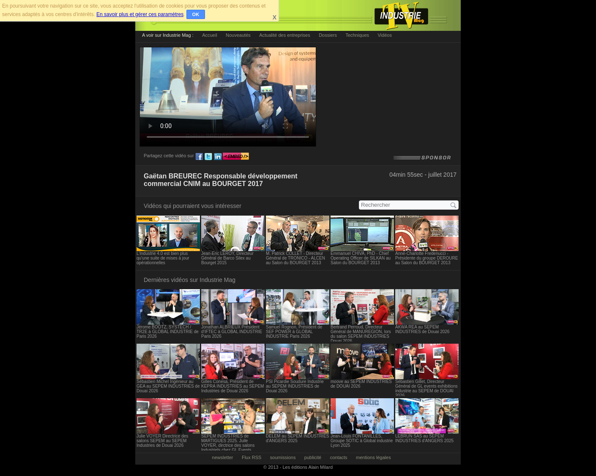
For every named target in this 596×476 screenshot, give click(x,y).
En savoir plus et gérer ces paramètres (139, 14)
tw (208, 157)
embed (236, 157)
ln (217, 157)
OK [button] (196, 14)
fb (199, 157)
